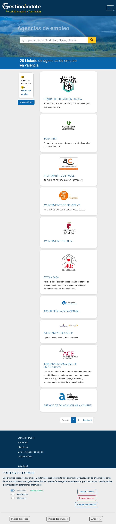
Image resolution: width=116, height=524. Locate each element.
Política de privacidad (58, 519)
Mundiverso (23, 447)
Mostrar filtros (26, 102)
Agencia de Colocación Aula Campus (67, 405)
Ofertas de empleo (26, 438)
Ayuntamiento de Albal (59, 241)
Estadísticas (22, 494)
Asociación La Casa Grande (61, 311)
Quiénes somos (25, 456)
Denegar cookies (86, 498)
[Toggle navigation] (110, 8)
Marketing (21, 498)
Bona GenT (51, 138)
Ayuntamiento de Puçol (59, 175)
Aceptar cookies (86, 491)
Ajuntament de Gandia (58, 333)
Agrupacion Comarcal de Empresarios (60, 366)
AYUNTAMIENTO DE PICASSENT (62, 205)
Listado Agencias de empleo (30, 452)
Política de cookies (19, 519)
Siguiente (87, 420)
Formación (23, 442)
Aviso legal (23, 466)
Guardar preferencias (86, 505)
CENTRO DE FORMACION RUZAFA (63, 99)
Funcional (21, 490)
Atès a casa (51, 277)
